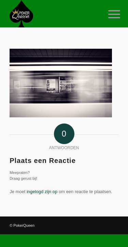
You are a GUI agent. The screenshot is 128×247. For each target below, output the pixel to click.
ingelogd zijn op (42, 191)
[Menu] (108, 14)
